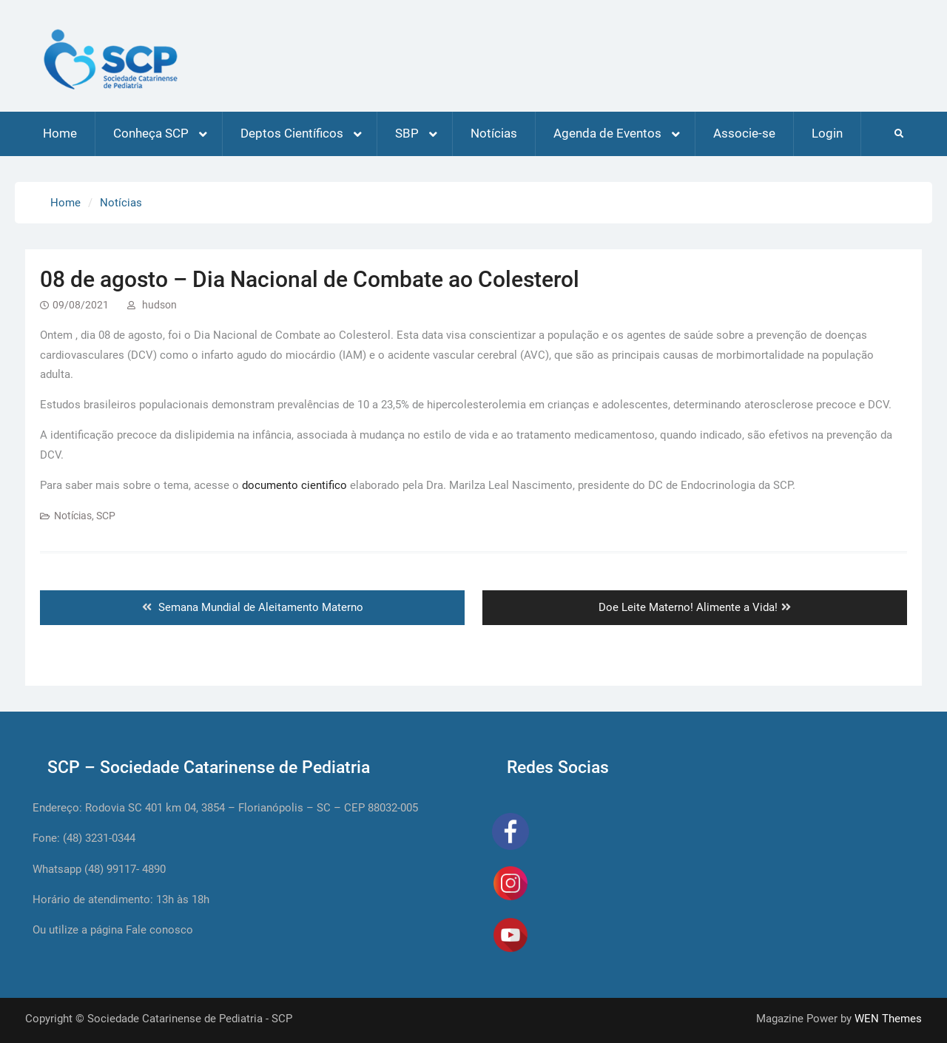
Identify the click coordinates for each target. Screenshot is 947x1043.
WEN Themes (888, 1018)
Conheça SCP (151, 133)
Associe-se (744, 133)
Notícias (494, 133)
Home (60, 133)
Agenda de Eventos (607, 133)
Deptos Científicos (291, 133)
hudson (159, 305)
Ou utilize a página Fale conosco (113, 929)
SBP (407, 133)
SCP (105, 516)
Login (827, 133)
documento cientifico (294, 485)
